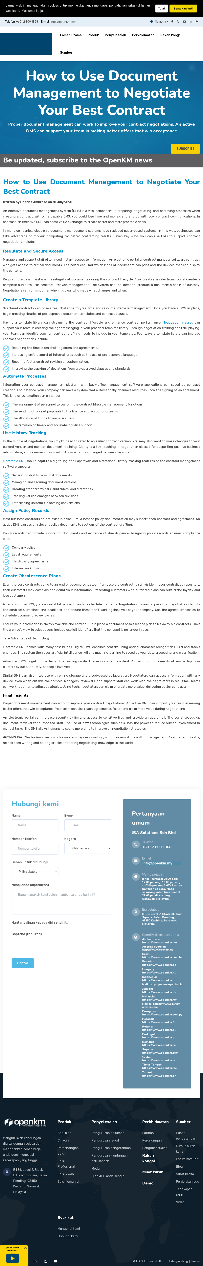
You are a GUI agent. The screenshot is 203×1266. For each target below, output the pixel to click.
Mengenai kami (69, 1228)
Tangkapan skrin (184, 1191)
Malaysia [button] (158, 21)
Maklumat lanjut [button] (32, 10)
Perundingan (152, 1140)
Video (180, 1202)
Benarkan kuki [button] (183, 8)
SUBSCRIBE (185, 151)
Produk (93, 35)
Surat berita (185, 1174)
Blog (179, 1166)
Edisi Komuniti (68, 1181)
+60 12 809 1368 (27, 21)
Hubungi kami (68, 1236)
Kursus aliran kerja (185, 1148)
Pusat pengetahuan (186, 1135)
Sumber (66, 52)
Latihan (148, 1133)
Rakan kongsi (170, 35)
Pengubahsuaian (155, 1148)
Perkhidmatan (143, 35)
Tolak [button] (162, 8)
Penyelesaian (115, 35)
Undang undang (178, 1261)
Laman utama (71, 35)
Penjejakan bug (187, 1181)
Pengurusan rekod (105, 1140)
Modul (96, 1168)
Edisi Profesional (66, 1163)
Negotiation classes (178, 322)
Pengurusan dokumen (108, 1133)
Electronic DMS (14, 461)
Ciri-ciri (63, 1140)
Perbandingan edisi (68, 1150)
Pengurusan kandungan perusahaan (110, 1158)
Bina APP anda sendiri (108, 1176)
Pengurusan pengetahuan (111, 1148)
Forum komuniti (187, 1159)
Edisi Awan (66, 1174)
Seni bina (64, 1133)
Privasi (196, 1261)
